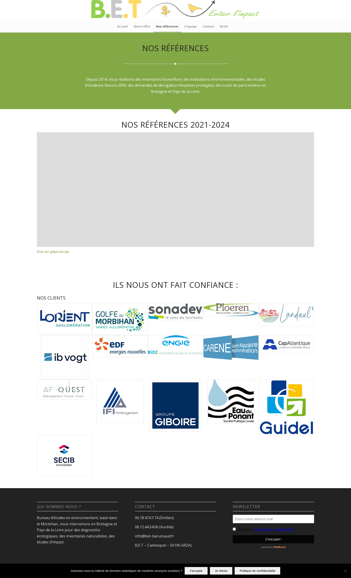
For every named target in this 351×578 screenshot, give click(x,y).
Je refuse (221, 570)
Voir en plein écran (53, 251)
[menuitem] (122, 26)
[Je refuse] (345, 571)
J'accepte (196, 570)
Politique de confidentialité (257, 570)
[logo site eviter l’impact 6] (175, 10)
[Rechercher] (234, 26)
